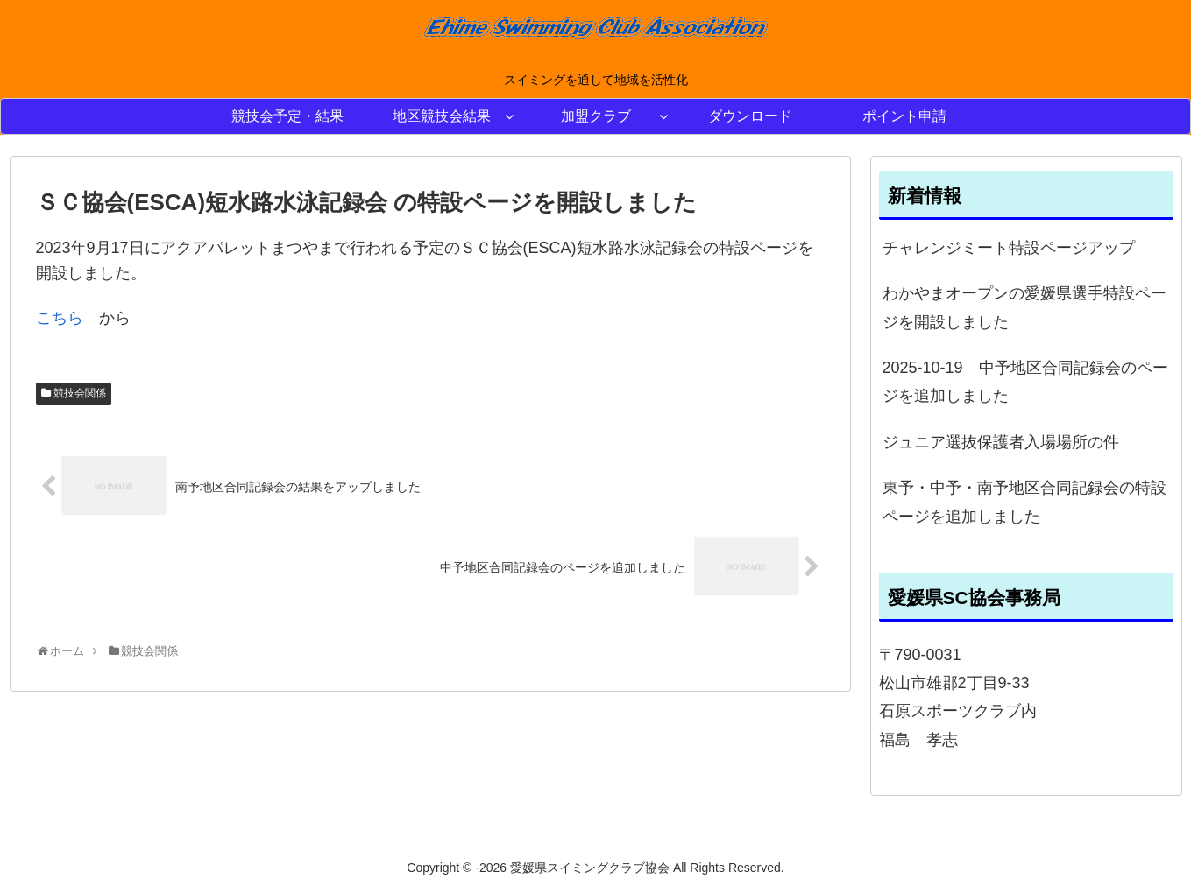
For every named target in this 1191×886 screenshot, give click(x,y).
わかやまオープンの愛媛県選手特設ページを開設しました (1024, 307)
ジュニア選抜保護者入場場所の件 (1001, 442)
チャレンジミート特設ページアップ (1009, 248)
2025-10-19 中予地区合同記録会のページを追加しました (1025, 381)
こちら (59, 318)
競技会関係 (79, 393)
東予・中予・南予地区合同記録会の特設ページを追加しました (1024, 501)
